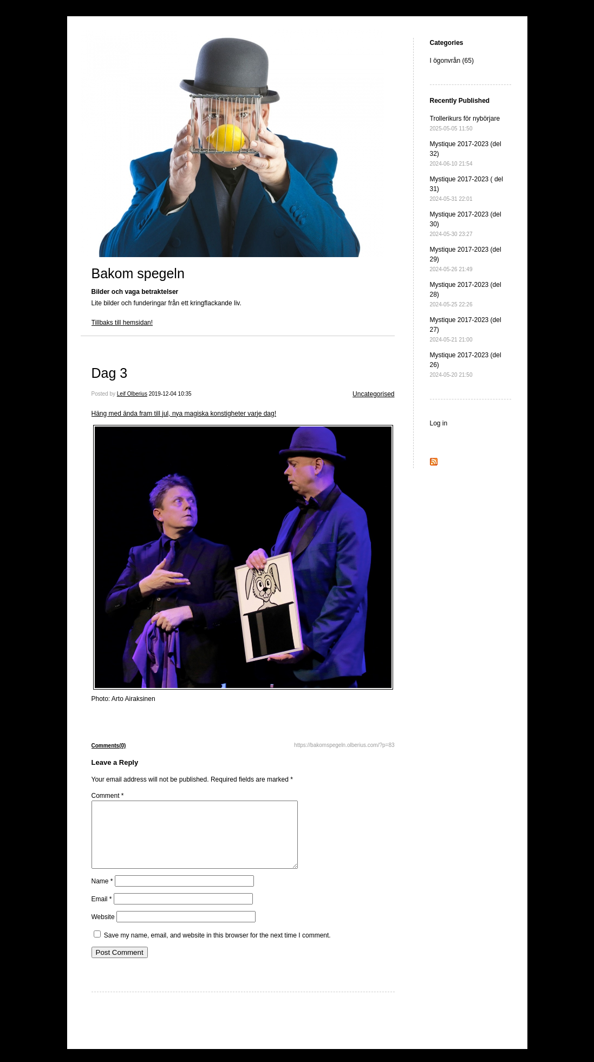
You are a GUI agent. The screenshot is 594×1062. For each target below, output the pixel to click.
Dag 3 (110, 373)
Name (102, 894)
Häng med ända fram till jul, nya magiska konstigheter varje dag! (184, 413)
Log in (439, 423)
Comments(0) (109, 746)
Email (102, 912)
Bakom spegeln (138, 273)
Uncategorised (373, 394)
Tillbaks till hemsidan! (122, 322)
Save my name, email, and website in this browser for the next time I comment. (217, 948)
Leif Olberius (132, 394)
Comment (108, 795)
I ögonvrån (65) (452, 60)
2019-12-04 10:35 (170, 394)
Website (103, 930)
